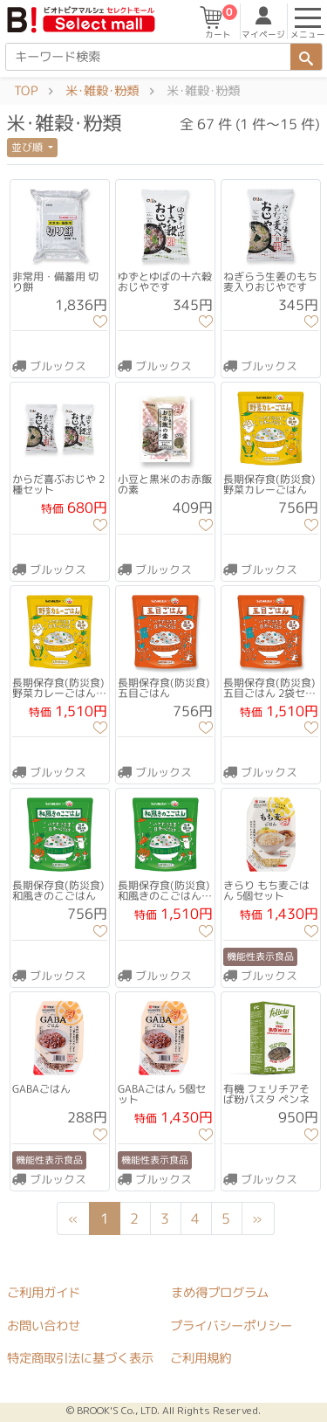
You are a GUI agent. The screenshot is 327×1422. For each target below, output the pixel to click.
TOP (25, 91)
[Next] (257, 1218)
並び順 (28, 147)
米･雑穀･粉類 (102, 91)
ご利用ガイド (43, 1292)
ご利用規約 (200, 1358)
